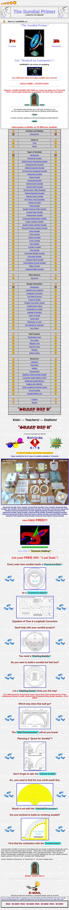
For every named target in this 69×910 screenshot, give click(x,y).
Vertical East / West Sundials (34, 190)
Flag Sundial (34, 250)
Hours (34, 146)
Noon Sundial (34, 231)
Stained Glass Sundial (34, 196)
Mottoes (34, 350)
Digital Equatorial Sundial (34, 168)
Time (34, 143)
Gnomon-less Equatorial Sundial (34, 171)
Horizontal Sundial (34, 181)
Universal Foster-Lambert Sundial (34, 228)
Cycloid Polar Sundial (34, 212)
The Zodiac (34, 340)
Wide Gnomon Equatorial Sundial (34, 162)
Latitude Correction (34, 312)
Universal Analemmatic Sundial (34, 219)
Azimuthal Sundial (34, 257)
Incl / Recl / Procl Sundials (34, 200)
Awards (34, 403)
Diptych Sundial (34, 238)
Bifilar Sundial (34, 266)
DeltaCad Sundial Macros (34, 381)
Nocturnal (34, 278)
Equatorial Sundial (34, 158)
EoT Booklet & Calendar (34, 325)
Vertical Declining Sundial (34, 193)
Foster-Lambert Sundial (34, 222)
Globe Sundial (34, 177)
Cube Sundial (34, 234)
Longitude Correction (34, 293)
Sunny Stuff (34, 319)
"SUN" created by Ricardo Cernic (34, 387)
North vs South (34, 316)
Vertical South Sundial (34, 184)
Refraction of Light (34, 322)
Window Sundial (34, 203)
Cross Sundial (34, 241)
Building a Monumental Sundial (34, 375)
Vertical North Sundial (34, 187)
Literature (34, 362)
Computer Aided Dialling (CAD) (34, 378)
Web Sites (34, 365)
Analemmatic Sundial (34, 215)
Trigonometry (34, 371)
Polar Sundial (34, 206)
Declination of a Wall (34, 309)
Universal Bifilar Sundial (34, 269)
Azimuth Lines (34, 347)
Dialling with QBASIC (34, 384)
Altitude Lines (34, 344)
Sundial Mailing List (34, 394)
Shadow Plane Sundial (34, 260)
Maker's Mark (34, 353)
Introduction (34, 134)
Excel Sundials (34, 390)
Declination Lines (34, 337)
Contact (34, 399)
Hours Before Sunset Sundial (34, 263)
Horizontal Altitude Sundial (34, 253)
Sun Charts (34, 328)
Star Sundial (34, 244)
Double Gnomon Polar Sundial (34, 209)
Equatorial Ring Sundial (34, 165)
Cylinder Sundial (34, 247)
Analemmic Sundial (34, 174)
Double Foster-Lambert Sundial (34, 225)
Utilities (34, 368)
